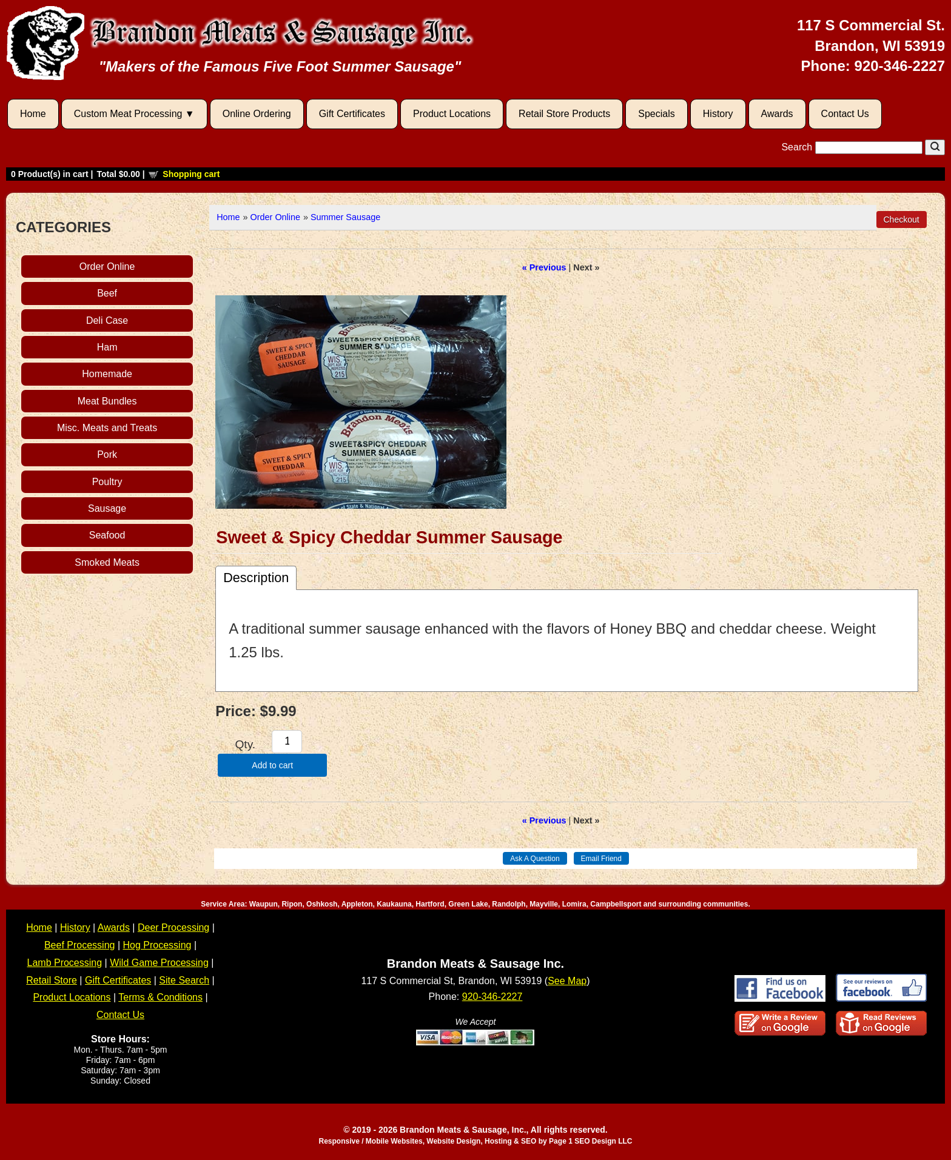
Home (33, 114)
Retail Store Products (564, 114)
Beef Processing (79, 945)
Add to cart (272, 765)
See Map (567, 981)
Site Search (184, 980)
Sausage (107, 508)
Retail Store (51, 980)
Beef (107, 293)
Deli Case (107, 320)
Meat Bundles (107, 401)
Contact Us (845, 114)
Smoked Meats (107, 562)
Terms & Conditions (160, 997)
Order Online (107, 266)
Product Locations (452, 114)
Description (256, 577)
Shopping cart (191, 174)
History (718, 114)
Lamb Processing (64, 962)
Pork (107, 454)
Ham (107, 347)
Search (853, 147)
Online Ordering (257, 114)
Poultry (107, 482)
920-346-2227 (900, 66)
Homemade (107, 374)
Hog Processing (157, 945)
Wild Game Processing (159, 962)
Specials (656, 114)
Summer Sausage (345, 217)
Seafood (107, 535)
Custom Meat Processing (128, 114)
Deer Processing (173, 927)
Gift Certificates (352, 114)
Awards (777, 114)
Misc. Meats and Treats (107, 428)
